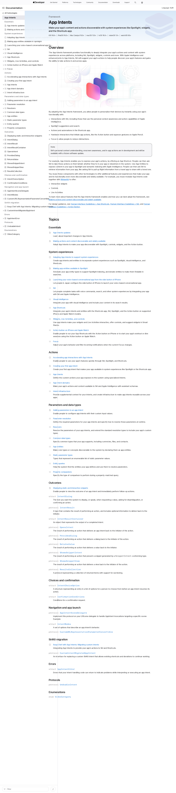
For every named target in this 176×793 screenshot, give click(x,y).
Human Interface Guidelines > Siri (145, 207)
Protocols (75, 694)
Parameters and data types (86, 410)
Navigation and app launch (86, 616)
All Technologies (9, 13)
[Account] (142, 2)
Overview (77, 48)
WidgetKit (97, 182)
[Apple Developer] (39, 2)
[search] (27, 789)
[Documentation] (103, 2)
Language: (165, 8)
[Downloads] (116, 2)
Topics (75, 222)
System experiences (82, 254)
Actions (74, 355)
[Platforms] (65, 2)
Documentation (14, 8)
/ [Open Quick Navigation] (56, 789)
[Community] (89, 2)
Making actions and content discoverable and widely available (100, 202)
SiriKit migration (79, 647)
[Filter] (28, 789)
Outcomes (76, 488)
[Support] (127, 2)
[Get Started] (53, 2)
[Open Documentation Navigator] (3, 8)
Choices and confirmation (85, 588)
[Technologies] (77, 2)
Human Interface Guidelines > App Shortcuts (111, 207)
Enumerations (78, 706)
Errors (73, 675)
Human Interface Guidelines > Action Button (89, 209)
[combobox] (28, 789)
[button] (135, 2)
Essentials (76, 230)
